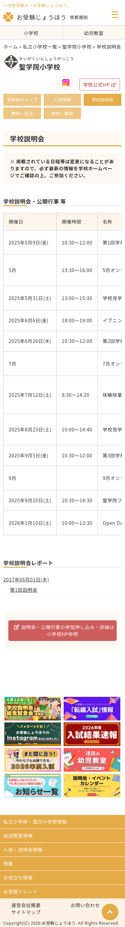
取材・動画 (62, 113)
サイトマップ (26, 912)
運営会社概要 (26, 905)
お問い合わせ (85, 905)
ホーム (10, 46)
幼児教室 (94, 33)
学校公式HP (99, 84)
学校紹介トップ (22, 99)
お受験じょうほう (35, 17)
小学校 (31, 33)
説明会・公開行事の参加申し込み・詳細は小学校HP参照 (64, 630)
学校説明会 (102, 99)
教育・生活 (22, 113)
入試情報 (62, 99)
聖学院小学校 (77, 46)
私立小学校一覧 (40, 46)
